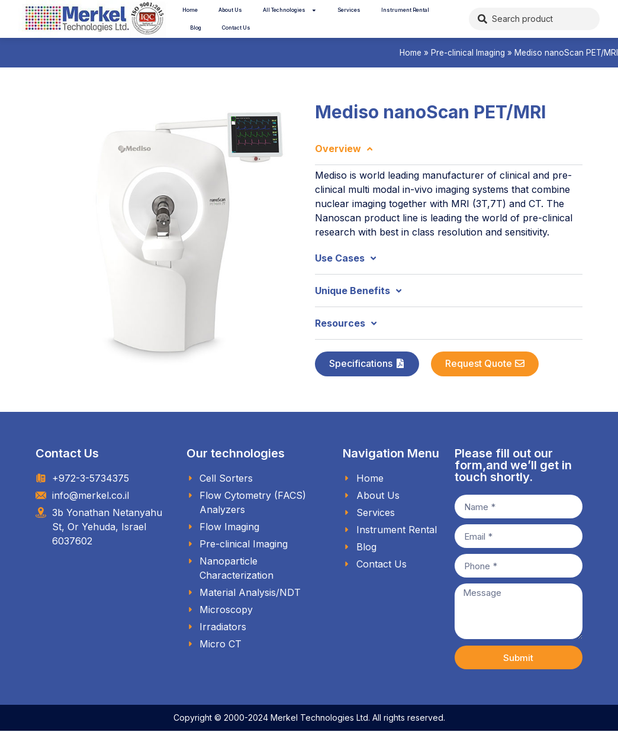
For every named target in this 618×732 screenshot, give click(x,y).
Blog (195, 27)
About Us (230, 10)
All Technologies (290, 10)
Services (348, 10)
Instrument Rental (405, 10)
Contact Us (236, 27)
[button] (367, 364)
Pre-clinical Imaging (468, 52)
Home (190, 10)
